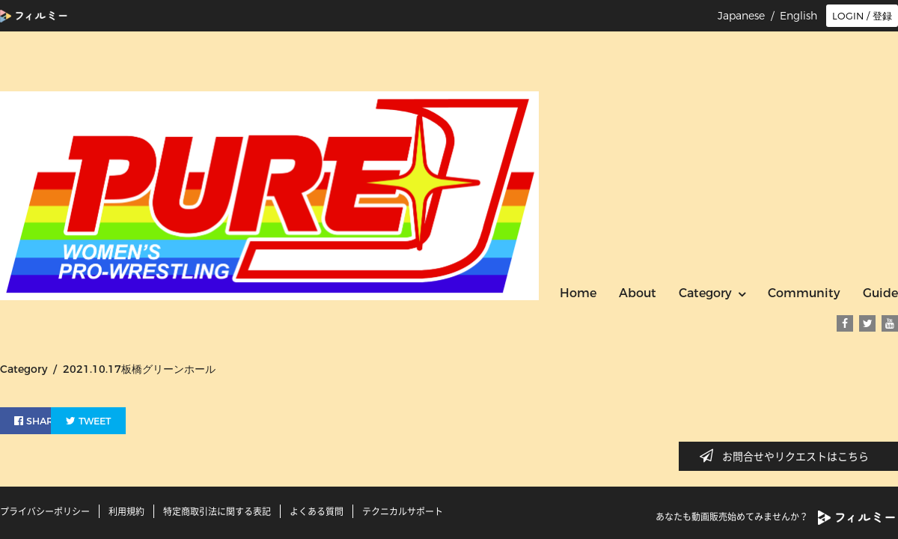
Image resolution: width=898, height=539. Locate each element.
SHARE (40, 418)
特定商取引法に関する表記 (217, 511)
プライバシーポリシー (45, 511)
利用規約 (126, 511)
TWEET (129, 418)
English (798, 15)
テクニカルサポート (402, 511)
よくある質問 (316, 511)
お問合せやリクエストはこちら (789, 455)
